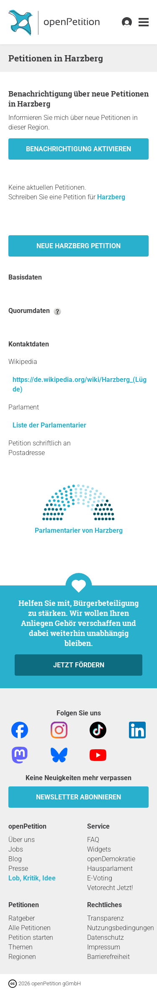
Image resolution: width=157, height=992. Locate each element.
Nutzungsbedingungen (120, 928)
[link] (144, 22)
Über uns (21, 840)
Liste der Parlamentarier (49, 425)
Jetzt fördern (78, 665)
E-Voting (99, 878)
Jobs (15, 849)
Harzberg (111, 197)
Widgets (99, 849)
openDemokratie (111, 859)
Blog (15, 859)
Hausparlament (110, 868)
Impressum (103, 947)
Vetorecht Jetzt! (110, 888)
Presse (18, 868)
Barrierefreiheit (108, 957)
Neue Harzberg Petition (78, 246)
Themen (20, 947)
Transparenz (105, 918)
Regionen (22, 957)
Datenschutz (105, 937)
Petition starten (30, 937)
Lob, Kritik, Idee (32, 878)
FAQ (93, 840)
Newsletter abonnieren (78, 797)
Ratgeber (21, 918)
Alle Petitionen (29, 928)
